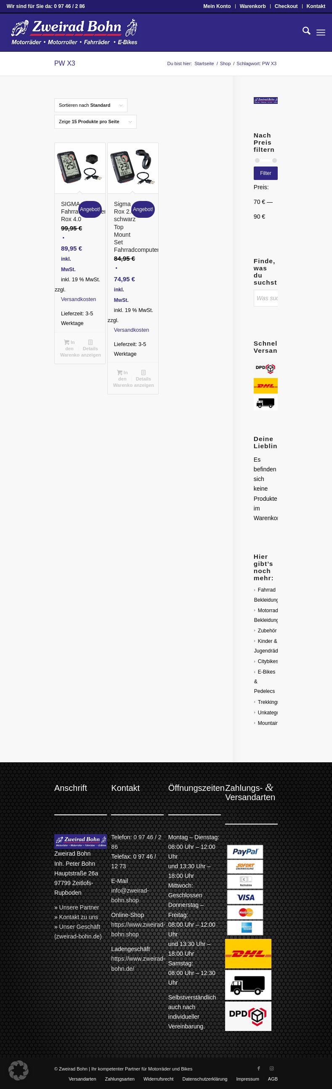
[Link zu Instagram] (271, 1068)
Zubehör (267, 631)
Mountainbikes (274, 723)
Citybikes (268, 661)
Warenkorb (253, 6)
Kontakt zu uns (78, 917)
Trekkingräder (273, 702)
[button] (18, 1070)
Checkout (286, 6)
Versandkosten (78, 299)
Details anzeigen (91, 348)
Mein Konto (217, 6)
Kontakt (316, 6)
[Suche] (302, 32)
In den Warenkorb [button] (70, 348)
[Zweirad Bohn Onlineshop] (73, 32)
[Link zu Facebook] (258, 1068)
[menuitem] (217, 6)
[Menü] (320, 32)
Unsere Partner (79, 907)
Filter (265, 173)
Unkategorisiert (275, 713)
